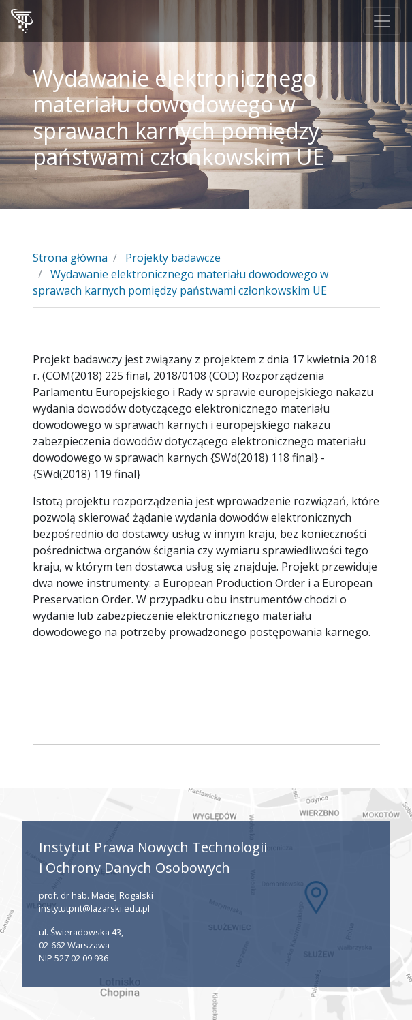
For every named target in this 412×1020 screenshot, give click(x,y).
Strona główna (70, 257)
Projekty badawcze (173, 257)
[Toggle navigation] (382, 21)
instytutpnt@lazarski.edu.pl (94, 908)
